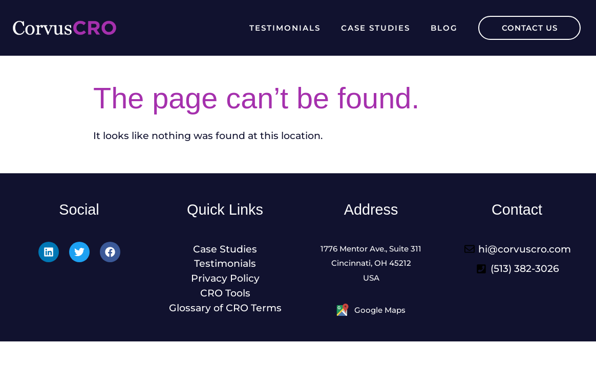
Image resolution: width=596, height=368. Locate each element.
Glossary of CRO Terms (225, 308)
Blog (444, 28)
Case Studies (375, 28)
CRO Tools (225, 293)
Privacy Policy (225, 278)
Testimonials (285, 28)
